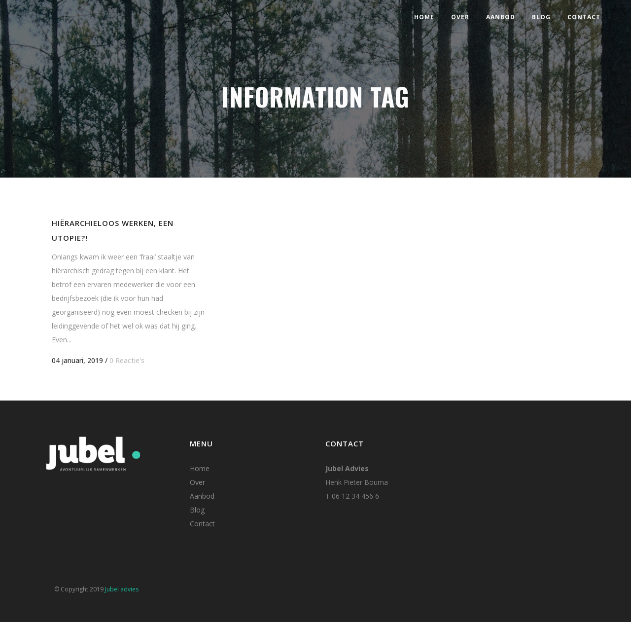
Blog (197, 509)
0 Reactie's (126, 360)
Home (200, 468)
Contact (202, 523)
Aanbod (202, 496)
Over (197, 482)
